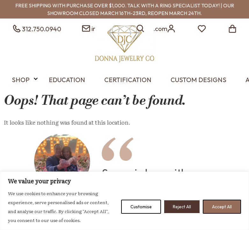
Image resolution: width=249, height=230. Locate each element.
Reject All (182, 207)
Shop (21, 80)
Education (67, 80)
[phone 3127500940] (36, 27)
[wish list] (202, 27)
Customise (141, 207)
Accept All (222, 207)
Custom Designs (198, 80)
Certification (127, 80)
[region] (124, 201)
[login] (171, 27)
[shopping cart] (232, 27)
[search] (140, 27)
